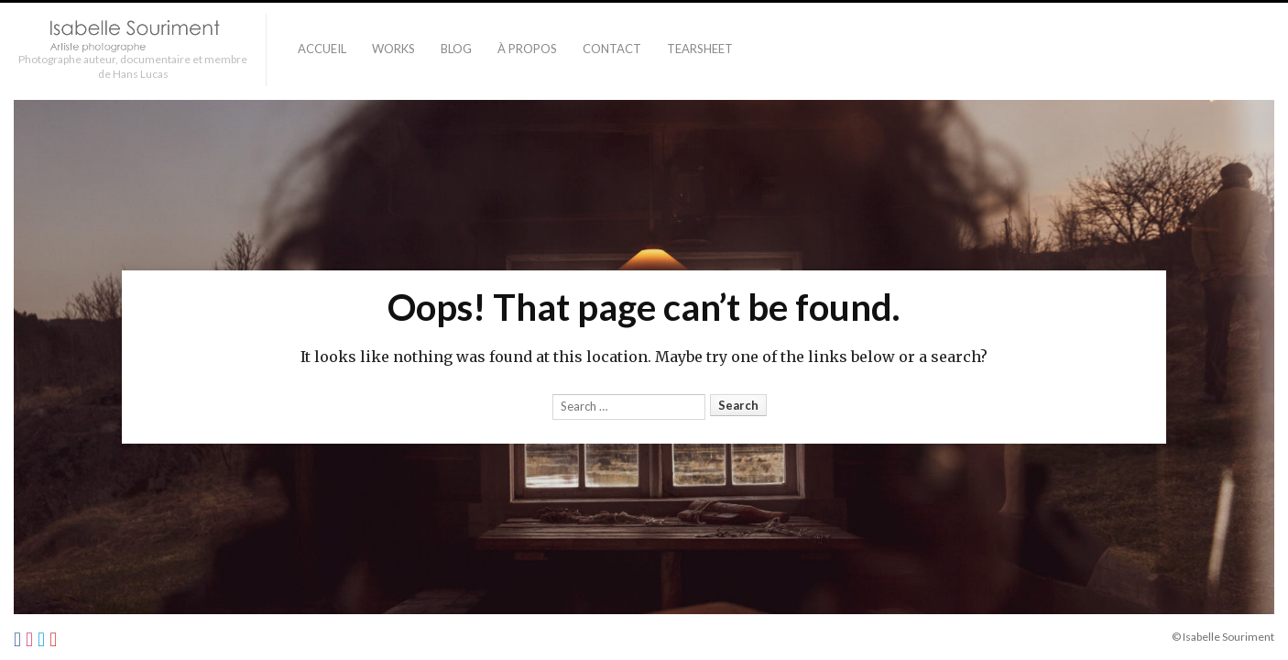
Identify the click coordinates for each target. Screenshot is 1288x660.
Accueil (322, 48)
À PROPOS (527, 48)
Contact (612, 48)
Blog (456, 48)
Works (393, 48)
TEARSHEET (700, 48)
